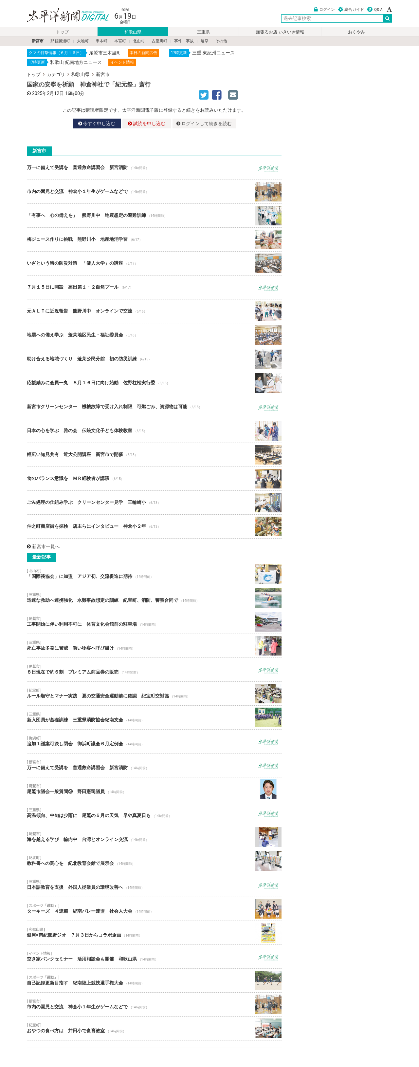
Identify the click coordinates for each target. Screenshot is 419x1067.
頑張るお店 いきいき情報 (280, 31)
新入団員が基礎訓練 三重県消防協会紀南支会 (154, 717)
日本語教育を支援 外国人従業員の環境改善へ (154, 885)
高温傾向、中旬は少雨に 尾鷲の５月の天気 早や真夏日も (154, 813)
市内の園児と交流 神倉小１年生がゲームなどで (154, 191)
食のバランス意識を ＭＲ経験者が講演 (154, 478)
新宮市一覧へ (43, 546)
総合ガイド (351, 9)
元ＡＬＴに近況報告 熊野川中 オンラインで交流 (154, 311)
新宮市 (38, 41)
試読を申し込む (146, 123)
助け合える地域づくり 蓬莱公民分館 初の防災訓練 (154, 359)
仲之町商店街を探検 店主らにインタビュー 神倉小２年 (154, 526)
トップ (62, 31)
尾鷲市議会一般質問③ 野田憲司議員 (154, 789)
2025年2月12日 (48, 93)
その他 (221, 41)
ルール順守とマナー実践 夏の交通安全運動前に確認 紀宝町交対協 (154, 693)
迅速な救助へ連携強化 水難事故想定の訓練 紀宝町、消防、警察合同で (154, 598)
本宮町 (120, 41)
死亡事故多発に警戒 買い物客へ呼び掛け (154, 645)
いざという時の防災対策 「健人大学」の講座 (154, 263)
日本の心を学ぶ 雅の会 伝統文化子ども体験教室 (154, 431)
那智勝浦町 (60, 41)
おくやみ (356, 31)
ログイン (324, 9)
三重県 (203, 31)
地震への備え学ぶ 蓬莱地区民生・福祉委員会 (154, 335)
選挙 (205, 41)
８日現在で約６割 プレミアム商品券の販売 (154, 669)
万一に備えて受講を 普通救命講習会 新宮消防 (154, 168)
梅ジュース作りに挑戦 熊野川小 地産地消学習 (154, 239)
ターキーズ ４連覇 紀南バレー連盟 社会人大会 (154, 909)
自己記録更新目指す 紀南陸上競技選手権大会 (154, 980)
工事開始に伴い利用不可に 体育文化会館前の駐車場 (154, 622)
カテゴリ (56, 74)
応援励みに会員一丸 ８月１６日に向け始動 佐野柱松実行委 (154, 383)
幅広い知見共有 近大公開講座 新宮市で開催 (154, 455)
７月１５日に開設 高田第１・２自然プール (154, 287)
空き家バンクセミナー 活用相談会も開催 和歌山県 (154, 956)
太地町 (83, 41)
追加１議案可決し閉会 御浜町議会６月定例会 (154, 741)
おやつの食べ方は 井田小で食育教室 (154, 1028)
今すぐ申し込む (96, 123)
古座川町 (159, 41)
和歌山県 (132, 31)
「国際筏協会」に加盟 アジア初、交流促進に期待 (154, 574)
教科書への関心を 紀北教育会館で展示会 (154, 861)
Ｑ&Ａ (375, 9)
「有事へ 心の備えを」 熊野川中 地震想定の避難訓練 (154, 215)
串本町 (101, 41)
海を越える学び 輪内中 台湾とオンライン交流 (154, 837)
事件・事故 (184, 41)
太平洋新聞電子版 (63, 16)
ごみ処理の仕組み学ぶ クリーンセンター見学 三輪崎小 (154, 502)
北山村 (139, 41)
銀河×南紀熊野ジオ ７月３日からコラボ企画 (154, 932)
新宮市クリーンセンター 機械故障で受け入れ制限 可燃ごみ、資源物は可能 (154, 407)
